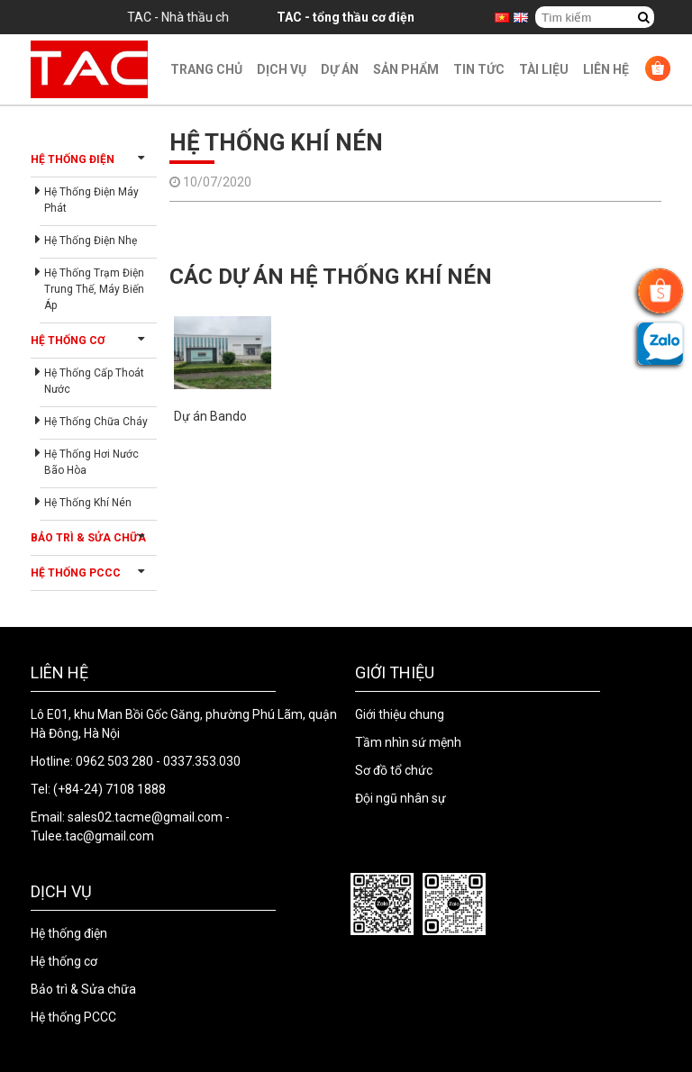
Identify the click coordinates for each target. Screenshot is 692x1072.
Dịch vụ (281, 69)
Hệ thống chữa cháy (96, 421)
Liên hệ (606, 69)
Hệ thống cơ (68, 340)
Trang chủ (206, 69)
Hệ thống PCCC (76, 573)
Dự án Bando (210, 416)
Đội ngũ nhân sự (400, 798)
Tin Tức (479, 69)
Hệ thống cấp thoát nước (94, 381)
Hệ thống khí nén (88, 502)
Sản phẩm (406, 69)
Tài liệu (544, 69)
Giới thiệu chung (399, 714)
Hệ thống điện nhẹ (90, 240)
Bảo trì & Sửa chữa (88, 537)
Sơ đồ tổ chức (393, 770)
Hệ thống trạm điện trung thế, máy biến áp (94, 289)
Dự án (340, 69)
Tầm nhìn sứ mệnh (408, 742)
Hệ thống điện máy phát (91, 200)
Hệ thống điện (72, 159)
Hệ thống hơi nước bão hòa (91, 462)
